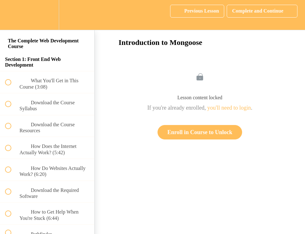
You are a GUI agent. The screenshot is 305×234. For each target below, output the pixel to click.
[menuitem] (47, 15)
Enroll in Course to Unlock (199, 132)
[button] (11, 15)
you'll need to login (229, 108)
